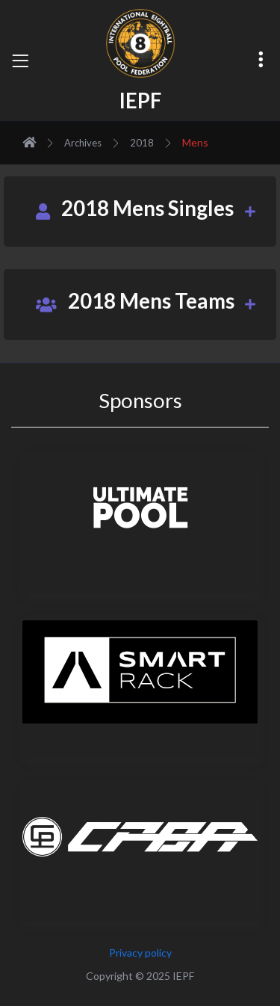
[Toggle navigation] (20, 60)
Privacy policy (140, 952)
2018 (142, 143)
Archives (83, 143)
